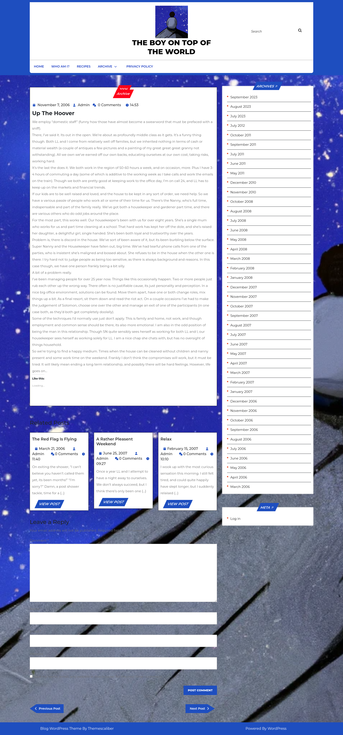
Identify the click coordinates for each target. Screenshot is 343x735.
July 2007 (238, 335)
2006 (123, 89)
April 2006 (238, 477)
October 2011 (240, 135)
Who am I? (60, 66)
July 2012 (237, 125)
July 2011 (237, 154)
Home (39, 66)
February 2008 (242, 268)
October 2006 (241, 420)
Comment (39, 540)
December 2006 (243, 401)
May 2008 (238, 239)
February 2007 (242, 382)
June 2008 (239, 230)
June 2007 (238, 344)
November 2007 (243, 297)
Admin (84, 105)
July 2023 (237, 116)
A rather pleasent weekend (114, 441)
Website (36, 654)
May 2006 (238, 468)
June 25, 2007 (115, 453)
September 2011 (243, 144)
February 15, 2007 (182, 449)
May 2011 (237, 173)
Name (36, 609)
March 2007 (240, 373)
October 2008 (241, 201)
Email (35, 631)
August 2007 (240, 325)
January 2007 (241, 392)
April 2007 (238, 363)
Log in (235, 519)
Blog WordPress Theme (61, 728)
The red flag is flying (54, 439)
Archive (105, 66)
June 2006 (238, 458)
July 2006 (238, 449)
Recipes (83, 66)
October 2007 (241, 306)
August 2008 (240, 211)
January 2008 (241, 278)
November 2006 (243, 411)
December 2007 (243, 287)
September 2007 (244, 316)
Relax (166, 439)
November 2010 (243, 192)
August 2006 (240, 439)
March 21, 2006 (52, 449)
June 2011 (238, 163)
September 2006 (244, 430)
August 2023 (240, 106)
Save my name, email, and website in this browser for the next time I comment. (98, 676)
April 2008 (238, 249)
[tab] (304, 31)
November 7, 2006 (54, 105)
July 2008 (238, 220)
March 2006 (240, 487)
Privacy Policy (139, 66)
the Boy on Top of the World (171, 47)
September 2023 (243, 97)
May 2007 (238, 354)
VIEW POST (51, 504)
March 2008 (240, 259)
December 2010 (243, 182)
